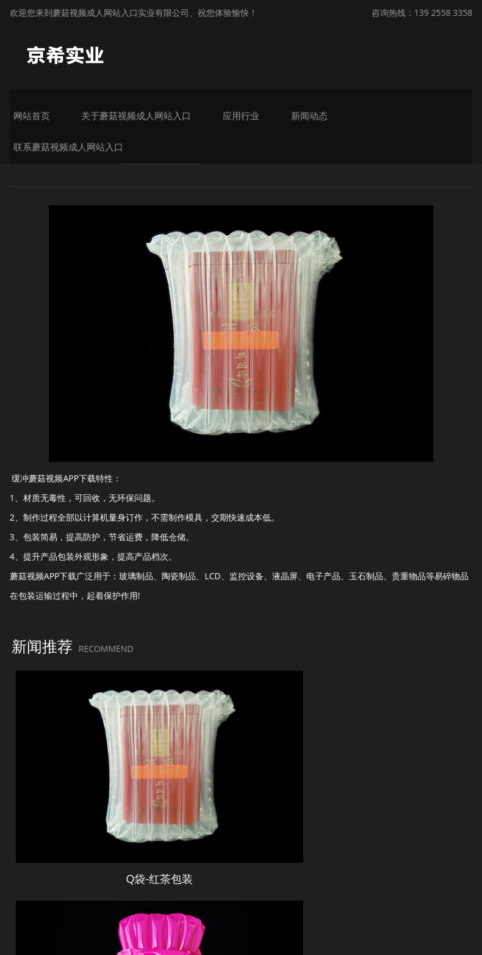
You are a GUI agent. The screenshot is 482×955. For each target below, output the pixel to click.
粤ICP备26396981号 (399, 898)
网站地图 (17, 945)
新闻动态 (328, 108)
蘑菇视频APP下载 (166, 169)
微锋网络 (249, 917)
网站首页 (84, 108)
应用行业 (270, 108)
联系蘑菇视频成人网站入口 (421, 108)
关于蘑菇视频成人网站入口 (177, 108)
